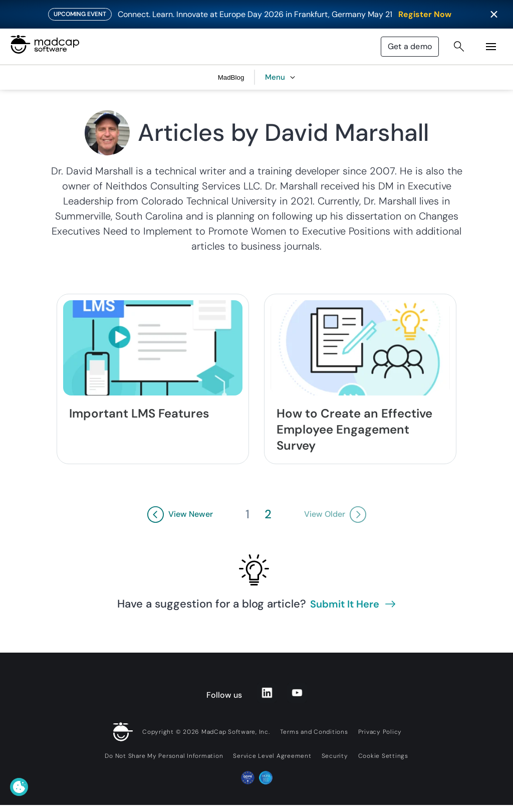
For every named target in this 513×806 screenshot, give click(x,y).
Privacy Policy (380, 732)
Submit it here (352, 604)
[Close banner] (494, 15)
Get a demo (410, 46)
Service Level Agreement (272, 756)
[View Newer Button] (180, 514)
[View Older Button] (335, 514)
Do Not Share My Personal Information (164, 756)
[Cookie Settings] (19, 787)
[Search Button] (459, 47)
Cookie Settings (383, 756)
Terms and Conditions (314, 732)
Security (335, 756)
